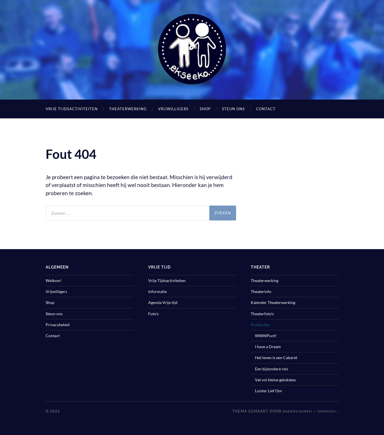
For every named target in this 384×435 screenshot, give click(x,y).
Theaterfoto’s (262, 313)
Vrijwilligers (173, 109)
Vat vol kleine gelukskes (275, 379)
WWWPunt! (266, 335)
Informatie (157, 291)
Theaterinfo (261, 291)
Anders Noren (297, 411)
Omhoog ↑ (328, 411)
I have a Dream (268, 346)
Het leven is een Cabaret (276, 357)
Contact (266, 109)
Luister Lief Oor (268, 390)
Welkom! (54, 280)
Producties (260, 324)
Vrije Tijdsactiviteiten (72, 109)
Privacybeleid (58, 324)
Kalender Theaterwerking (273, 302)
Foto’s (153, 313)
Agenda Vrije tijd (162, 302)
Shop (205, 109)
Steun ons (233, 109)
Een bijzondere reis (271, 368)
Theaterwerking (128, 109)
